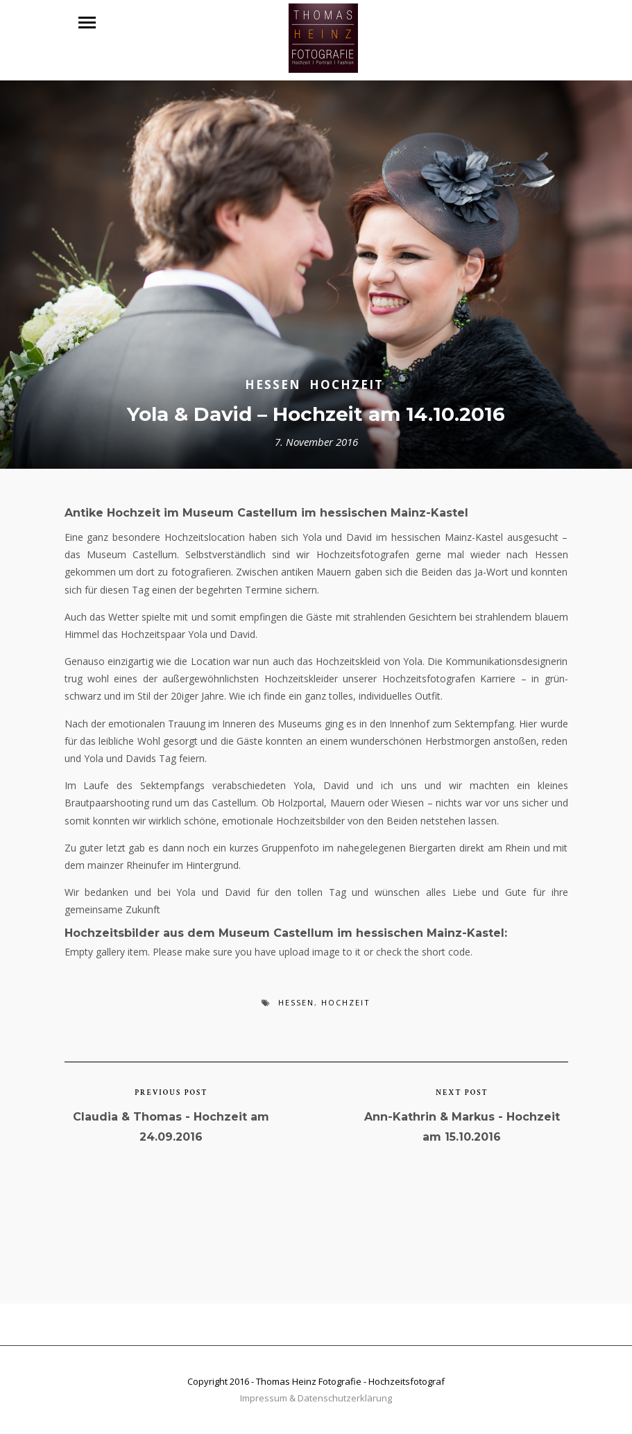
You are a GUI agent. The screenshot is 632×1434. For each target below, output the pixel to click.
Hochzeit (346, 384)
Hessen (273, 384)
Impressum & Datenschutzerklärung (316, 1398)
